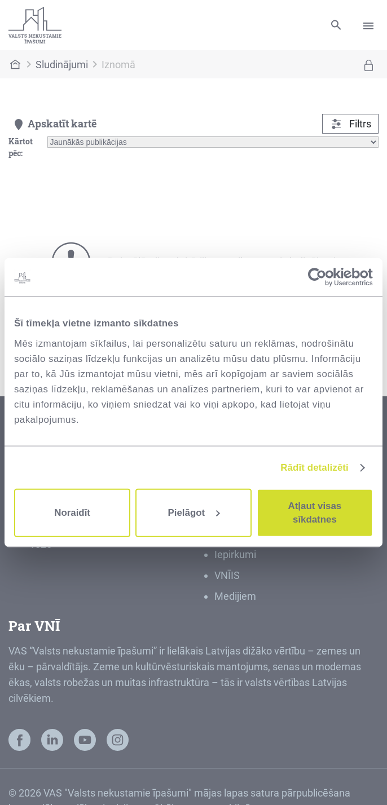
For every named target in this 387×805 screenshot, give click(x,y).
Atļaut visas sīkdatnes (315, 513)
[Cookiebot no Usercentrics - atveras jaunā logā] (323, 277)
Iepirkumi (235, 554)
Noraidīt (72, 512)
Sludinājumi (62, 64)
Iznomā (118, 64)
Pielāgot (194, 512)
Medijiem (235, 596)
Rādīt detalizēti (314, 467)
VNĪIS (227, 575)
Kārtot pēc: (20, 147)
